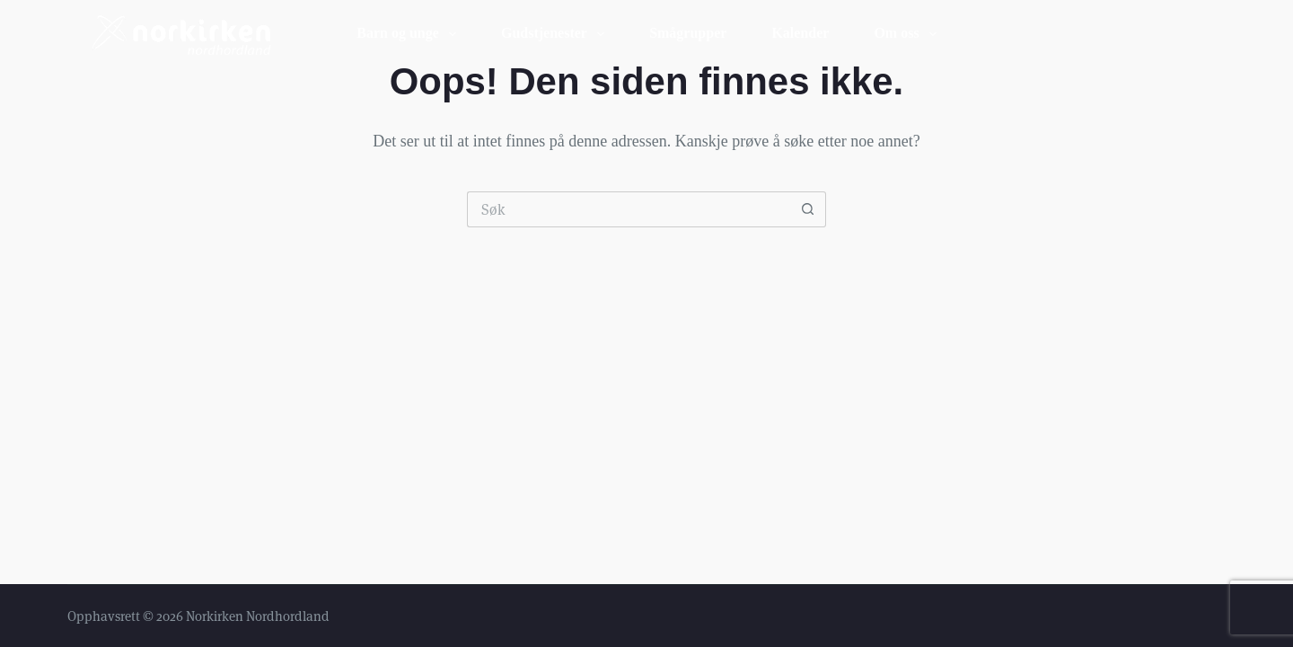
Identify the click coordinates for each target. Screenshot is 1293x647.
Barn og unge (409, 34)
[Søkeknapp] (808, 209)
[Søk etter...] (628, 209)
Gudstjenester (556, 34)
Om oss (908, 34)
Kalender (800, 32)
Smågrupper (687, 32)
